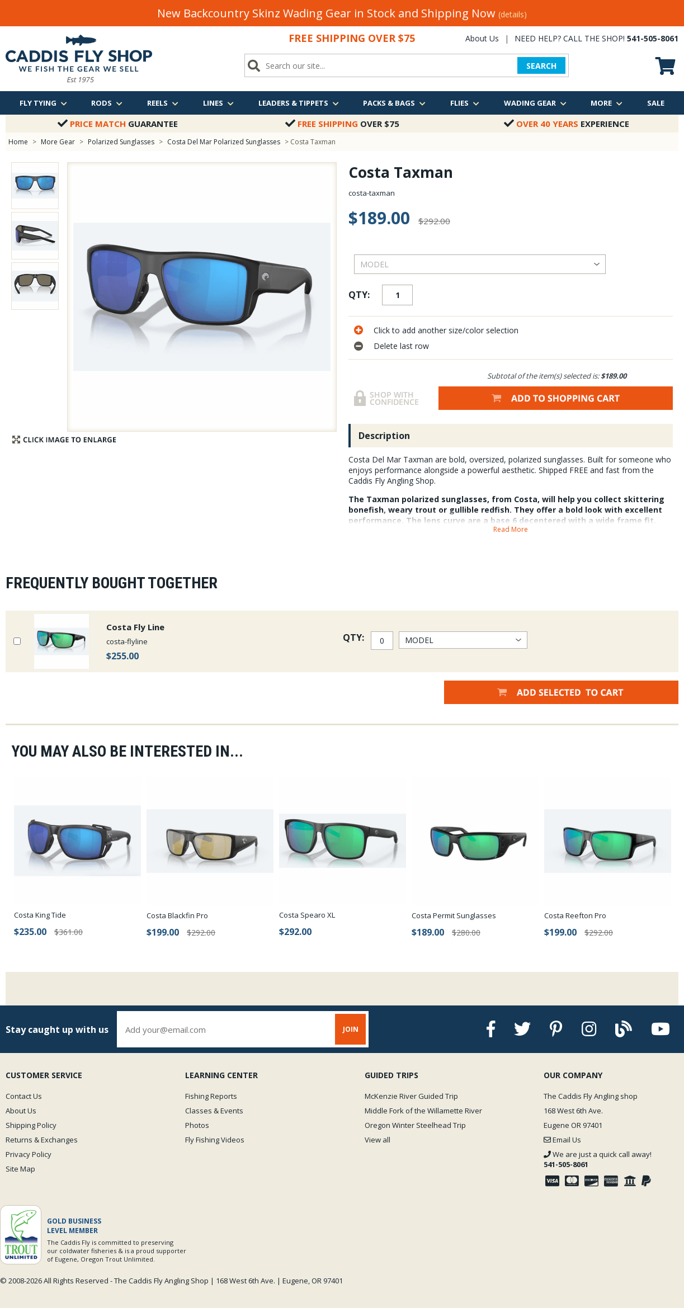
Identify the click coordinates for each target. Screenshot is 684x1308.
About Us (482, 38)
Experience (566, 123)
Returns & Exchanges (42, 1140)
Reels (162, 103)
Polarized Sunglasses (121, 142)
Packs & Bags (394, 103)
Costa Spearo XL (307, 915)
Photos (197, 1125)
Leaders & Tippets (298, 103)
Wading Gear (535, 103)
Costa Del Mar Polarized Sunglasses (223, 142)
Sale (655, 103)
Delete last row (401, 346)
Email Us (562, 1140)
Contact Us (24, 1096)
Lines (218, 103)
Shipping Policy (31, 1125)
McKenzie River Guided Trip (411, 1096)
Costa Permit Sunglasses (454, 915)
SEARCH (541, 65)
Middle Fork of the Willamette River (423, 1111)
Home (18, 142)
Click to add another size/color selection (446, 330)
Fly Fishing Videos (214, 1140)
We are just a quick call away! (598, 1159)
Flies (464, 103)
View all (377, 1140)
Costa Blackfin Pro (177, 915)
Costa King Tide (40, 915)
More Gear (58, 142)
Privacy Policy (28, 1154)
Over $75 (342, 123)
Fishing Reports (211, 1096)
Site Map (20, 1169)
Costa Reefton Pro (575, 915)
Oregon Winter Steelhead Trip (415, 1125)
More (606, 103)
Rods (106, 103)
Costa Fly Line (135, 626)
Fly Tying (43, 103)
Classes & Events (214, 1111)
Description (384, 435)
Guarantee (118, 123)
